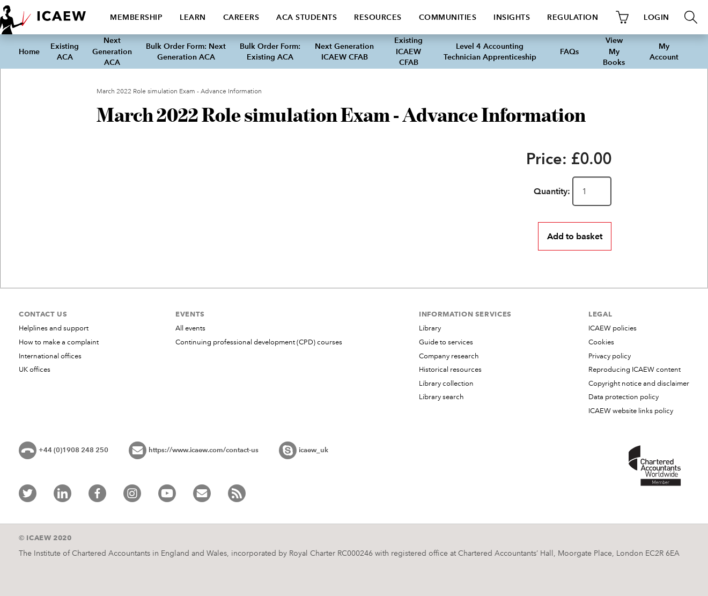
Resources (378, 17)
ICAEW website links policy (630, 411)
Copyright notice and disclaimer (638, 383)
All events (190, 328)
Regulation (572, 17)
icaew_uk (313, 450)
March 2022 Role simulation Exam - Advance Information (179, 91)
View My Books (614, 51)
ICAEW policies (612, 328)
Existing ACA (64, 51)
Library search (441, 397)
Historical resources (450, 369)
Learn (193, 17)
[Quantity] (591, 191)
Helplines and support (53, 328)
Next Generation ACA (112, 51)
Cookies (601, 342)
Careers (241, 17)
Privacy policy (609, 356)
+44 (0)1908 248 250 (73, 450)
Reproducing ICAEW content (634, 369)
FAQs (569, 51)
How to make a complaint (59, 342)
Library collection (446, 383)
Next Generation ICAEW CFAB (344, 51)
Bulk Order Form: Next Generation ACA (186, 51)
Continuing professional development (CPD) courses (258, 342)
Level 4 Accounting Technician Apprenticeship (490, 51)
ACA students (306, 17)
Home (29, 51)
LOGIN (656, 17)
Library (430, 328)
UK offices (34, 369)
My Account (664, 51)
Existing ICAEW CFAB (408, 51)
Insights (511, 17)
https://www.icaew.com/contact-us (204, 450)
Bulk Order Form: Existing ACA (270, 51)
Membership (136, 17)
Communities (448, 17)
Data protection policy (623, 397)
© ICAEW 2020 (45, 537)
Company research (449, 356)
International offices (50, 356)
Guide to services (446, 342)
